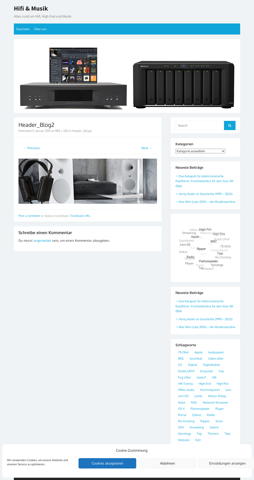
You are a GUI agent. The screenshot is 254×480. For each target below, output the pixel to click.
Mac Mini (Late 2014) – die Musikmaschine (207, 202)
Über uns (40, 29)
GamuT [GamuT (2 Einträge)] (201, 377)
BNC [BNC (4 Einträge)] (181, 358)
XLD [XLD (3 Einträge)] (198, 440)
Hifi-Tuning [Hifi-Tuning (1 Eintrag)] (185, 383)
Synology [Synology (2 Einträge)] (184, 433)
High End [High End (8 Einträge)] (205, 383)
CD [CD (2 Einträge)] (180, 365)
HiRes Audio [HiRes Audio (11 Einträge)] (186, 390)
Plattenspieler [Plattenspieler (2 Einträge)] (200, 408)
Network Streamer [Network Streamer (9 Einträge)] (215, 402)
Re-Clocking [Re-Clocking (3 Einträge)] (186, 421)
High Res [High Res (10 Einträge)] (223, 383)
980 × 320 (61, 131)
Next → (146, 148)
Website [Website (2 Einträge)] (183, 440)
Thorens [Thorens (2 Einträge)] (213, 433)
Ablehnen (167, 463)
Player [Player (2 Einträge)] (219, 408)
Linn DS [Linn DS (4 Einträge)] (183, 396)
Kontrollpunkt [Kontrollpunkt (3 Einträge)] (210, 390)
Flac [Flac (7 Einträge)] (221, 371)
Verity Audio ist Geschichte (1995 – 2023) (206, 194)
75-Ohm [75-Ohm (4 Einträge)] (183, 352)
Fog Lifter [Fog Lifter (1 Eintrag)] (184, 377)
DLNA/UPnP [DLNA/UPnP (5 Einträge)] (186, 371)
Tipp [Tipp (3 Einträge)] (227, 433)
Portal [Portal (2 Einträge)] (182, 415)
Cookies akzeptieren (107, 463)
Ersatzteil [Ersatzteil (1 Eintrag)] (206, 371)
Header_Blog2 (82, 131)
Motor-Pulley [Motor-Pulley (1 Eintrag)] (217, 396)
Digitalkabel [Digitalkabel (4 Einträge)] (211, 365)
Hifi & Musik (31, 8)
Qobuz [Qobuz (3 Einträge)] (196, 415)
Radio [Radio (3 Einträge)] (211, 415)
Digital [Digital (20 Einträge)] (192, 365)
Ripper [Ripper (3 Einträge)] (205, 421)
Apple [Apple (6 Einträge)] (198, 352)
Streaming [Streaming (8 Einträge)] (197, 427)
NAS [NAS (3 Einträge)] (194, 402)
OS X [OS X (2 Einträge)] (181, 408)
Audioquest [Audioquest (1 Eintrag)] (216, 352)
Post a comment (29, 216)
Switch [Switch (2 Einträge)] (214, 427)
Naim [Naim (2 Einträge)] (181, 402)
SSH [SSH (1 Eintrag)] (181, 427)
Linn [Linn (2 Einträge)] (228, 390)
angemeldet (42, 240)
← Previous (31, 148)
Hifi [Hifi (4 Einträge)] (214, 377)
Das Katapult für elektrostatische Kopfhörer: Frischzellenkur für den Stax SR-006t (204, 181)
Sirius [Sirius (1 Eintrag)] (219, 421)
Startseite (23, 29)
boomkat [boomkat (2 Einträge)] (196, 358)
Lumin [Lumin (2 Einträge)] (198, 396)
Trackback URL (80, 216)
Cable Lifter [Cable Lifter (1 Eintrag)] (216, 358)
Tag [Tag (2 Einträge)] (199, 433)
